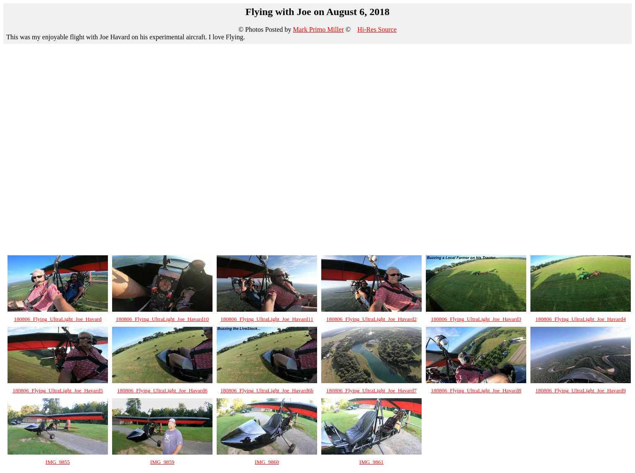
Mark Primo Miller (318, 29)
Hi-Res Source (377, 29)
